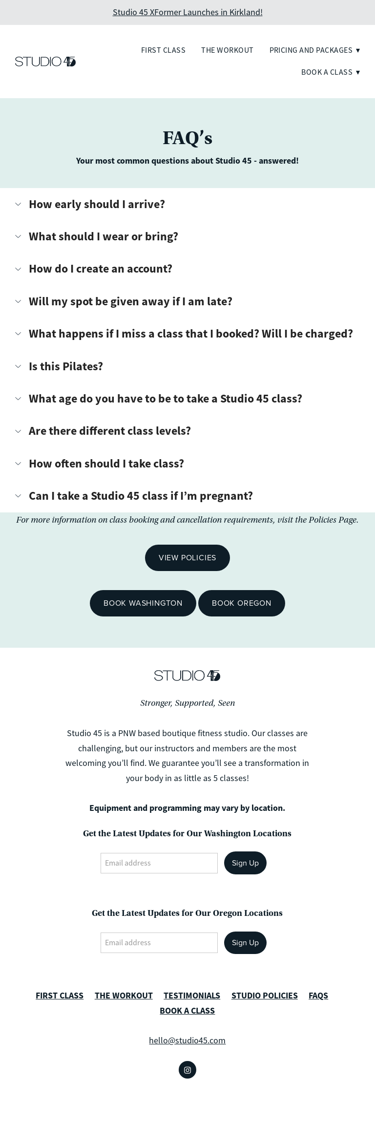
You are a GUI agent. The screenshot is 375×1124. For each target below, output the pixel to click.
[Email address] (159, 863)
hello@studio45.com (187, 1040)
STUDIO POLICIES (264, 995)
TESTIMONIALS (192, 995)
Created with (187, 1109)
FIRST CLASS (59, 995)
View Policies (187, 557)
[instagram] (187, 1070)
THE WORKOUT (124, 995)
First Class (163, 50)
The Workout (227, 50)
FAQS (318, 995)
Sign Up (245, 862)
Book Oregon (241, 602)
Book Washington (143, 602)
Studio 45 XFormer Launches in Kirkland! (188, 12)
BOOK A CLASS (187, 1011)
